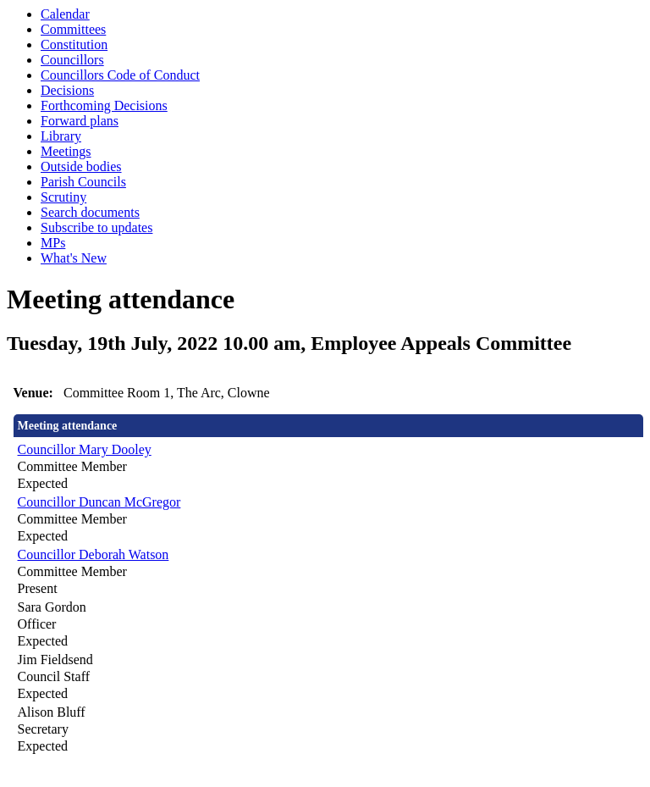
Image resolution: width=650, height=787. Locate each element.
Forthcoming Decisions (104, 105)
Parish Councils (83, 182)
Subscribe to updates (96, 227)
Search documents (90, 212)
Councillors (72, 60)
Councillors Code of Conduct (120, 75)
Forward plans (79, 121)
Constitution (74, 44)
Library (61, 136)
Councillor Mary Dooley (84, 449)
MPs (53, 243)
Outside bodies (81, 166)
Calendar (65, 14)
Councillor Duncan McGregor (99, 502)
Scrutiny (63, 197)
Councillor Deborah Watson (93, 554)
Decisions (67, 90)
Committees (73, 29)
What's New (74, 258)
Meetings (66, 151)
